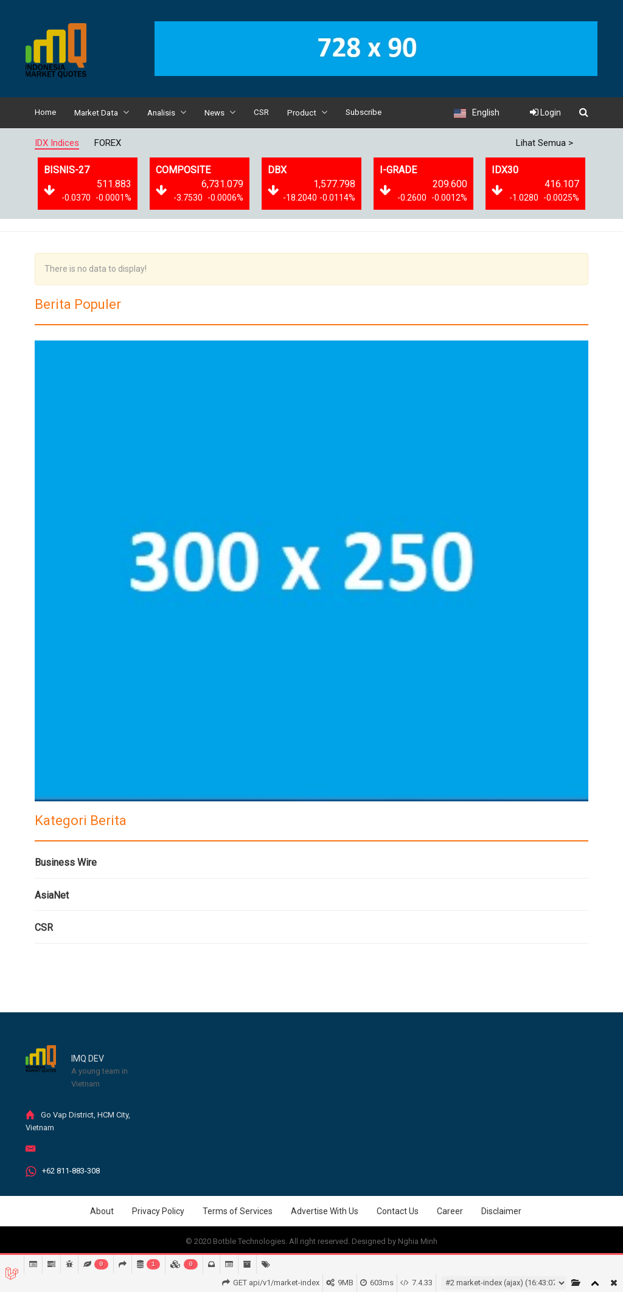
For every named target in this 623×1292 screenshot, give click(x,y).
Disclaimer (501, 1210)
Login (545, 112)
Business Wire (66, 862)
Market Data (105, 112)
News (228, 112)
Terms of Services (238, 1210)
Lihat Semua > (544, 142)
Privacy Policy (158, 1210)
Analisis (173, 112)
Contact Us (398, 1210)
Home (46, 112)
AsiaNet (52, 894)
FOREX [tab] (107, 142)
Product (317, 112)
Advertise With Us (324, 1210)
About (102, 1210)
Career (450, 1210)
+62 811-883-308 (71, 1170)
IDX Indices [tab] (57, 142)
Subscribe (376, 112)
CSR (270, 112)
